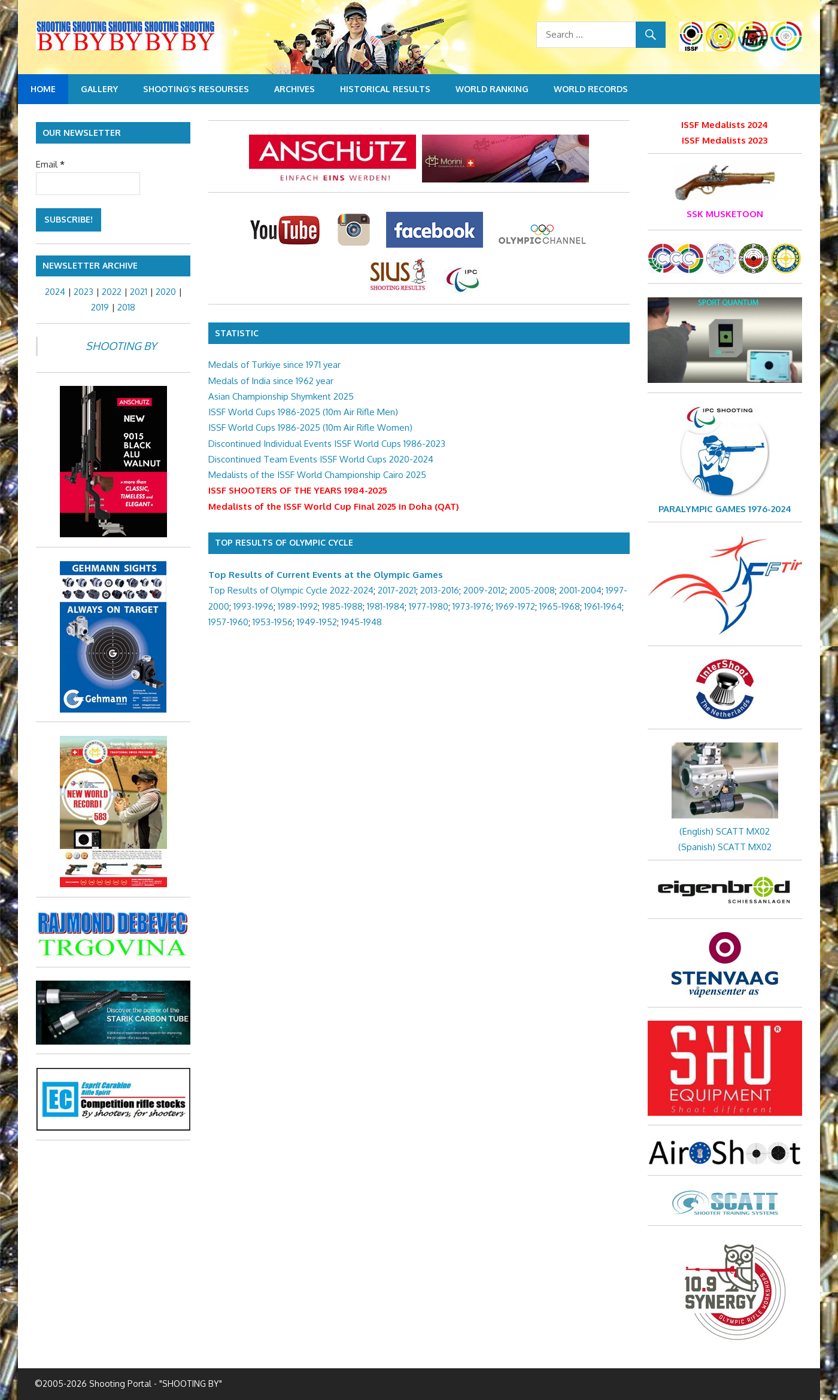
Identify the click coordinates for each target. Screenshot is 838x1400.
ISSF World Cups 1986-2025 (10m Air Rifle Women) (310, 427)
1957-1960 (228, 622)
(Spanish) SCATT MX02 (725, 847)
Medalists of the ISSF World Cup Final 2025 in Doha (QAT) (333, 506)
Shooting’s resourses (196, 89)
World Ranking (492, 89)
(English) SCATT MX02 (724, 831)
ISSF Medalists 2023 (724, 140)
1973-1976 (472, 606)
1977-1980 (428, 606)
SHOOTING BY (121, 345)
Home (43, 89)
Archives (294, 89)
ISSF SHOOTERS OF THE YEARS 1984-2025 (297, 490)
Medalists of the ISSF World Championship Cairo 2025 (317, 474)
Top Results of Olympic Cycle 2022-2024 (291, 590)
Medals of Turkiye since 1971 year (274, 364)
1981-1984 (386, 606)
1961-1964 (603, 606)
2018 (126, 307)
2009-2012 (484, 590)
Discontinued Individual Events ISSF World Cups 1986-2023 (326, 443)
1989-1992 (298, 606)
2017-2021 (397, 590)
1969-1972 (515, 606)
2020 (166, 291)
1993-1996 (253, 606)
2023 (83, 291)
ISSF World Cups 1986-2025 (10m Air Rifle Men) (303, 412)
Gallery (99, 89)
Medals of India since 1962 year (270, 380)
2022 (112, 291)
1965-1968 (559, 606)
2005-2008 (532, 590)
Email (50, 164)
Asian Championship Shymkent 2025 (281, 396)
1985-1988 (342, 606)
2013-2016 (439, 590)
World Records (591, 89)
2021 (138, 291)
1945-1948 (361, 622)
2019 (100, 307)
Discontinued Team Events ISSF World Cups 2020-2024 (320, 459)
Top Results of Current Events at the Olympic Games (325, 574)
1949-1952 (317, 622)
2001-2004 (580, 590)
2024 (55, 291)
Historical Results (385, 89)
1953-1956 (273, 622)
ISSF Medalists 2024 (724, 124)
